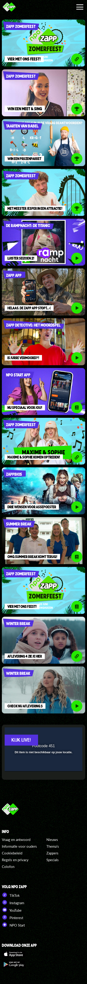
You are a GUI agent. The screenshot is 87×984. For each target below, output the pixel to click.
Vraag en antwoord (16, 839)
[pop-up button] (57, 734)
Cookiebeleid (12, 853)
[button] (67, 734)
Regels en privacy (15, 860)
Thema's (52, 846)
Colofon (8, 866)
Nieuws (52, 839)
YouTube (12, 910)
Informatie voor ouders (19, 846)
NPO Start (13, 924)
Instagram (13, 902)
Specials (52, 860)
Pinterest (12, 917)
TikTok (11, 895)
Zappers (52, 853)
